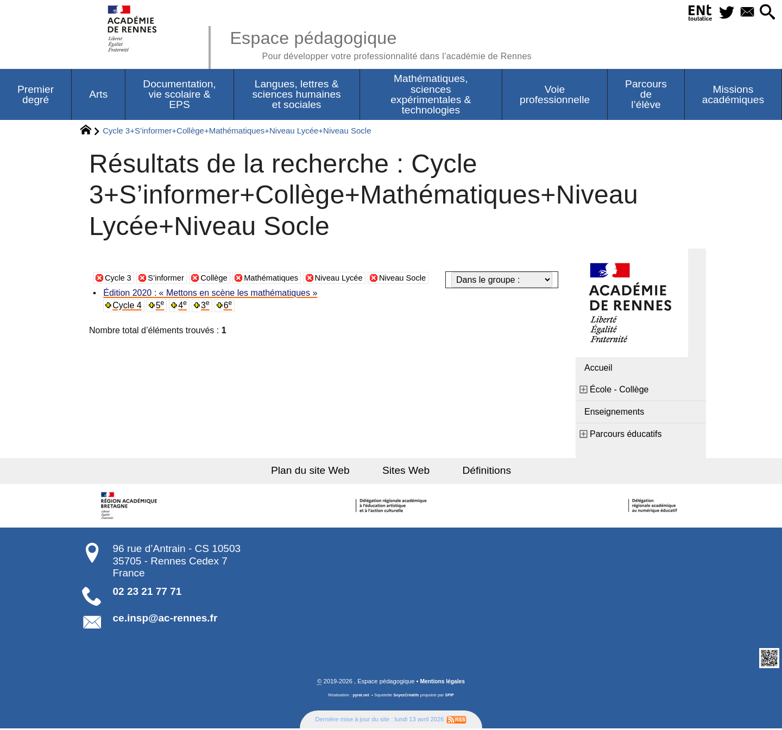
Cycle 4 (127, 319)
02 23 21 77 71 (147, 592)
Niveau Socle (423, 295)
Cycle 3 (119, 295)
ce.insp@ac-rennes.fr (165, 619)
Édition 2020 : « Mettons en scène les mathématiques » (211, 307)
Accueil (598, 368)
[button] (766, 13)
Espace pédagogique (395, 43)
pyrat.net (359, 696)
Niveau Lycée (355, 295)
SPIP (451, 696)
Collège (221, 295)
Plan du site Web (319, 471)
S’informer (170, 295)
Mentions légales (442, 683)
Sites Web (406, 471)
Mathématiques (282, 295)
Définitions (477, 471)
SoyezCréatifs (407, 696)
